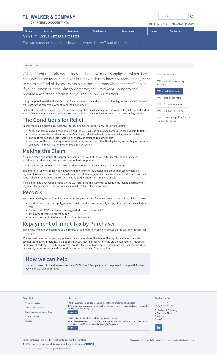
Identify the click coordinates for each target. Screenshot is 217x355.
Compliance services (34, 307)
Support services (33, 316)
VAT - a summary (166, 74)
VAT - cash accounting (169, 97)
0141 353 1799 (158, 14)
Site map (45, 339)
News (153, 21)
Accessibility (56, 339)
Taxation (28, 320)
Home (28, 21)
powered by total (81, 344)
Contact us (176, 21)
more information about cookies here (179, 340)
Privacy (77, 339)
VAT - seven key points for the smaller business (173, 119)
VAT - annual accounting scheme (170, 82)
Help (84, 339)
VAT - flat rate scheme (169, 104)
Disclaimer (68, 339)
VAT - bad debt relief (168, 91)
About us (49, 21)
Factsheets (99, 21)
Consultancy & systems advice (38, 311)
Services (72, 21)
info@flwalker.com (182, 14)
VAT (37, 65)
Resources (127, 21)
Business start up (33, 303)
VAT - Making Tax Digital (170, 111)
